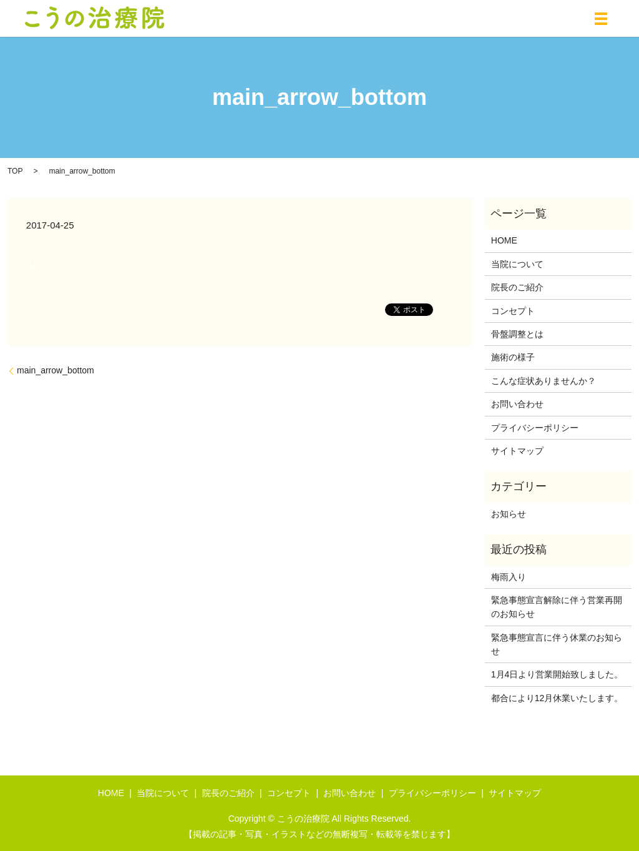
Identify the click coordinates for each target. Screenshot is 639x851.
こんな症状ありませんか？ (543, 381)
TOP (14, 171)
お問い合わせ (517, 404)
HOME (504, 240)
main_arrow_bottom (55, 370)
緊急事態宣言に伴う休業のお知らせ (556, 644)
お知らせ (508, 514)
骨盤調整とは (517, 334)
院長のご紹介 (517, 287)
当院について (517, 264)
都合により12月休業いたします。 (557, 698)
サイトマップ (517, 451)
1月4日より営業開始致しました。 (557, 674)
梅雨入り (508, 577)
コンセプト (513, 311)
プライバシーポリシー (534, 428)
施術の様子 (513, 357)
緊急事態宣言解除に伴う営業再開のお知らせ (556, 607)
